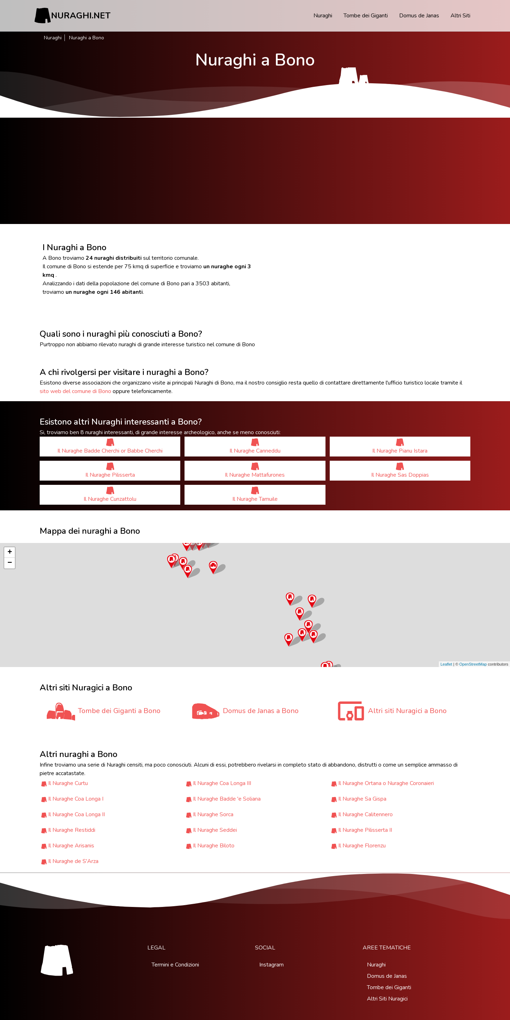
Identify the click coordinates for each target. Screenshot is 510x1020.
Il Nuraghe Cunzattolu (110, 494)
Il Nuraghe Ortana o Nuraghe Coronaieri (386, 783)
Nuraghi (322, 15)
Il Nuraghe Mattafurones (255, 470)
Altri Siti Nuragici (387, 999)
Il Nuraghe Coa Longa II (76, 814)
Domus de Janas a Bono (261, 711)
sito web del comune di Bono (75, 391)
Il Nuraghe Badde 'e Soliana (227, 799)
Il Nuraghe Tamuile (255, 494)
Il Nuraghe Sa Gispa (362, 799)
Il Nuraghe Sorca (213, 814)
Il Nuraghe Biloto (213, 846)
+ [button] (9, 552)
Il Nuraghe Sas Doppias (400, 470)
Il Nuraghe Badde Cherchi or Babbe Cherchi (110, 446)
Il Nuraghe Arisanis (71, 846)
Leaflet (446, 664)
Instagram (271, 965)
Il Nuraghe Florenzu (362, 846)
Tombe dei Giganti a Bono (119, 711)
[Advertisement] (255, 170)
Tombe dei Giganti (366, 15)
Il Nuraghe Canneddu (255, 446)
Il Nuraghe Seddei (215, 830)
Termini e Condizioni (175, 965)
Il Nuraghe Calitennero (365, 814)
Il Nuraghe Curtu (68, 783)
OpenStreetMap (473, 664)
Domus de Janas (419, 15)
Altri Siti (460, 15)
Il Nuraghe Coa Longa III (222, 783)
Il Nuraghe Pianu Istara (399, 446)
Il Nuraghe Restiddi (71, 830)
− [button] (9, 563)
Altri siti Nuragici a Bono (407, 711)
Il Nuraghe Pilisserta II (365, 830)
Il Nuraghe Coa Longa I (75, 799)
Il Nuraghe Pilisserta (110, 470)
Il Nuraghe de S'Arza (73, 861)
